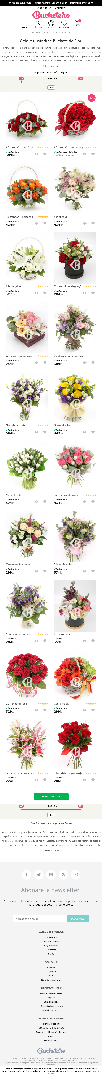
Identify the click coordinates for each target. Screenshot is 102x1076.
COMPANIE (51, 962)
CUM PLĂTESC (44, 8)
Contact (51, 967)
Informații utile (51, 988)
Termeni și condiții (51, 1018)
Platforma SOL (51, 1040)
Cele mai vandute (51, 941)
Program (51, 998)
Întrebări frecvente (51, 1010)
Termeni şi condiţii (82, 1071)
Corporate (51, 949)
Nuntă (51, 954)
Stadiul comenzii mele (51, 993)
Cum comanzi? (51, 1002)
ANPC (51, 1036)
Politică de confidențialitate (51, 1028)
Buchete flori (51, 937)
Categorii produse (51, 932)
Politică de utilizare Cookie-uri (51, 1032)
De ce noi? (51, 976)
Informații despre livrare (51, 1006)
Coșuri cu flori (51, 945)
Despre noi (51, 971)
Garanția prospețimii (51, 980)
